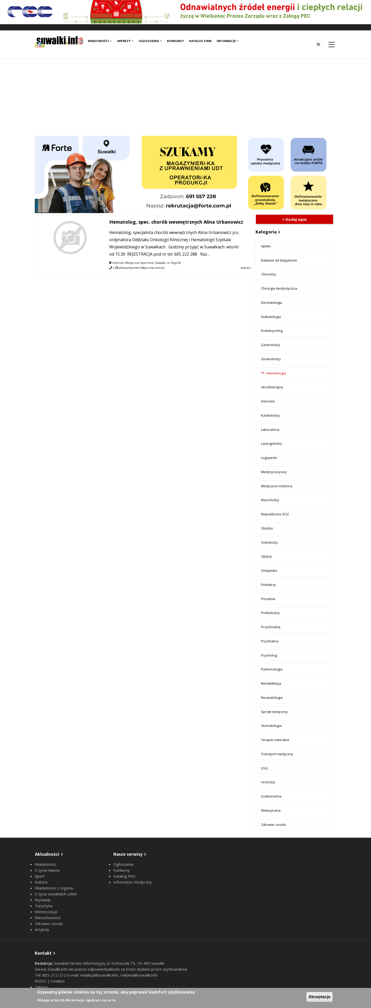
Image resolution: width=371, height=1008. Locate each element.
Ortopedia (269, 570)
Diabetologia (271, 316)
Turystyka (44, 905)
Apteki (266, 246)
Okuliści (267, 528)
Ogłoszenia (150, 41)
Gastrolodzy (270, 344)
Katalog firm (200, 41)
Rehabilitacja (271, 683)
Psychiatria (269, 641)
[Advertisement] (185, 97)
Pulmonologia (271, 669)
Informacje (228, 41)
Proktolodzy (270, 612)
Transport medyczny (277, 754)
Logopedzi (269, 457)
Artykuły (42, 929)
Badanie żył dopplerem (279, 260)
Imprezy (125, 41)
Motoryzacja (46, 911)
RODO (41, 981)
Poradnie (268, 599)
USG (264, 768)
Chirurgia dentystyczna (279, 288)
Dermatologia (271, 302)
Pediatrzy (268, 584)
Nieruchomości (48, 917)
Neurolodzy (270, 500)
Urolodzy (268, 782)
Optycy (266, 556)
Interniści (268, 401)
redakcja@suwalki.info (99, 975)
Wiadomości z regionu (54, 888)
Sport (40, 876)
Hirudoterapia (272, 387)
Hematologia (276, 373)
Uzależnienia (271, 796)
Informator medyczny (132, 882)
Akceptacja (320, 997)
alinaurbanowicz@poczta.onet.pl (141, 268)
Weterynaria (271, 810)
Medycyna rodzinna (276, 486)
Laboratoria (270, 429)
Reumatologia (272, 697)
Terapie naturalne (275, 739)
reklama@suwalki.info (139, 975)
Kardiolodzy (270, 415)
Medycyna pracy (274, 471)
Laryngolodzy (271, 443)
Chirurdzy (268, 274)
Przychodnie (271, 627)
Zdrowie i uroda (273, 824)
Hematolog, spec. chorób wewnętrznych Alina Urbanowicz (176, 222)
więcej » (246, 268)
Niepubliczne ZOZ (275, 514)
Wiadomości (100, 41)
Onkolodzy (269, 542)
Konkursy (175, 41)
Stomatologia (271, 725)
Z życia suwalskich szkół (56, 893)
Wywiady (43, 899)
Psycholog (269, 655)
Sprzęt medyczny (274, 711)
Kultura (41, 882)
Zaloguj (41, 986)
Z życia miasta (47, 870)
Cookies (58, 981)
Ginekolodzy (271, 359)
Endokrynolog (272, 330)
